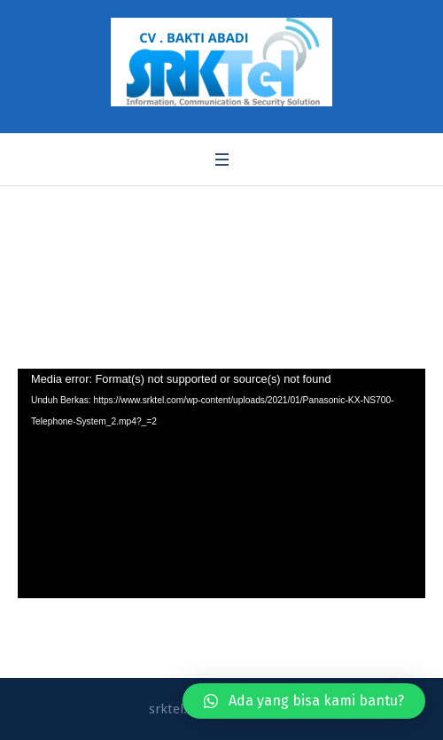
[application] (221, 483)
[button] (304, 701)
